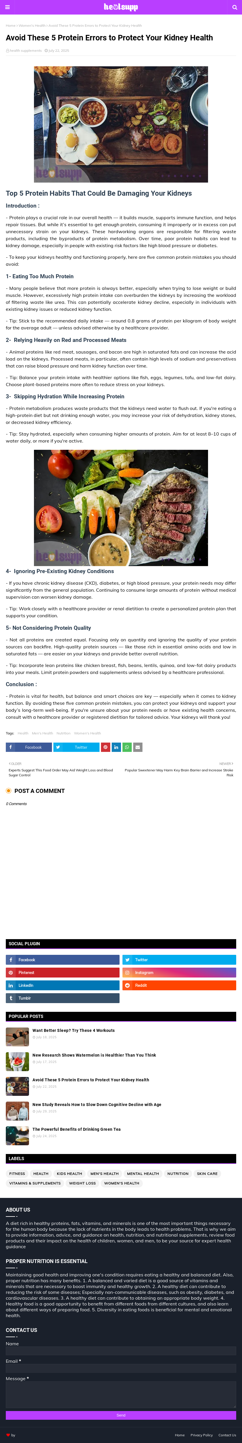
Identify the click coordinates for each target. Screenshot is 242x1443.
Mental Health (143, 1173)
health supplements (26, 50)
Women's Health (32, 25)
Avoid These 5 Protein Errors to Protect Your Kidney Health (90, 1080)
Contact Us (227, 1435)
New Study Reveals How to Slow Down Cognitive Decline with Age (97, 1104)
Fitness (17, 1173)
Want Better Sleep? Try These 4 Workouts (73, 1030)
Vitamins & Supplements (35, 1183)
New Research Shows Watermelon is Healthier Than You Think (94, 1055)
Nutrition (64, 733)
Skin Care (207, 1173)
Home (11, 25)
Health (23, 733)
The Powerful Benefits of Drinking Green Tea (76, 1129)
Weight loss (82, 1183)
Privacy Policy (202, 1435)
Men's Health (42, 733)
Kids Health (69, 1173)
